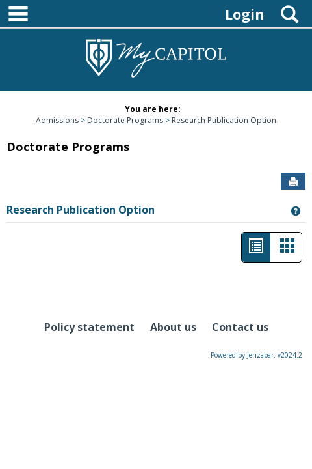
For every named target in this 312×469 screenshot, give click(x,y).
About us (173, 327)
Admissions (57, 120)
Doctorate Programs (125, 120)
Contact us (240, 327)
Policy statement (89, 327)
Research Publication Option (224, 120)
